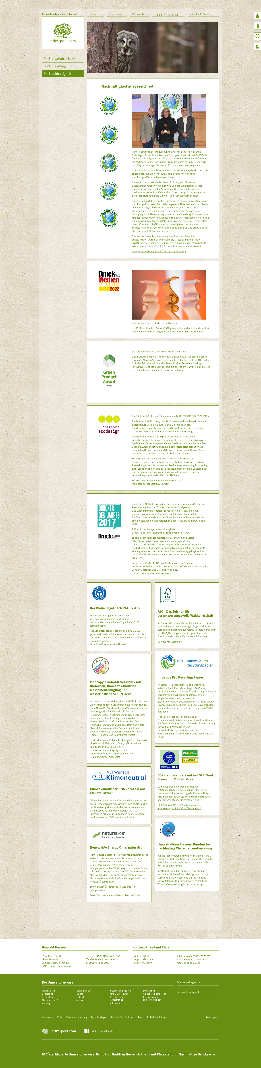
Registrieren (115, 14)
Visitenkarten (48, 990)
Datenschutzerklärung (76, 1017)
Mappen (80, 1000)
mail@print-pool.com (97, 962)
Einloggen (94, 14)
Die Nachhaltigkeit (57, 73)
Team (140, 1017)
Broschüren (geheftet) (120, 990)
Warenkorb (138, 14)
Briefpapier (47, 993)
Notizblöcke (115, 1003)
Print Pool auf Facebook (104, 1031)
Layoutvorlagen (99, 1017)
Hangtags (46, 1003)
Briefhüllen (47, 997)
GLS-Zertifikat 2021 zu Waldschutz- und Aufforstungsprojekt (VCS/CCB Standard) (179, 806)
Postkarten (81, 997)
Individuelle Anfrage (200, 14)
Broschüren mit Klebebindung (117, 999)
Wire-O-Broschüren (118, 993)
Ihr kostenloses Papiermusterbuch (152, 999)
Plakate (79, 993)
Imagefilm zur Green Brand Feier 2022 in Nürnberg (159, 251)
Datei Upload (212, 1017)
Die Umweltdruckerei (60, 58)
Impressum (47, 1017)
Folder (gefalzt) (83, 990)
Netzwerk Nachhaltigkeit (122, 1017)
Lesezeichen (149, 990)
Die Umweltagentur (58, 66)
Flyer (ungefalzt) (50, 1000)
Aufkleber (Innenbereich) (155, 993)
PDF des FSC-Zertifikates (171, 641)
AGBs (59, 1017)
